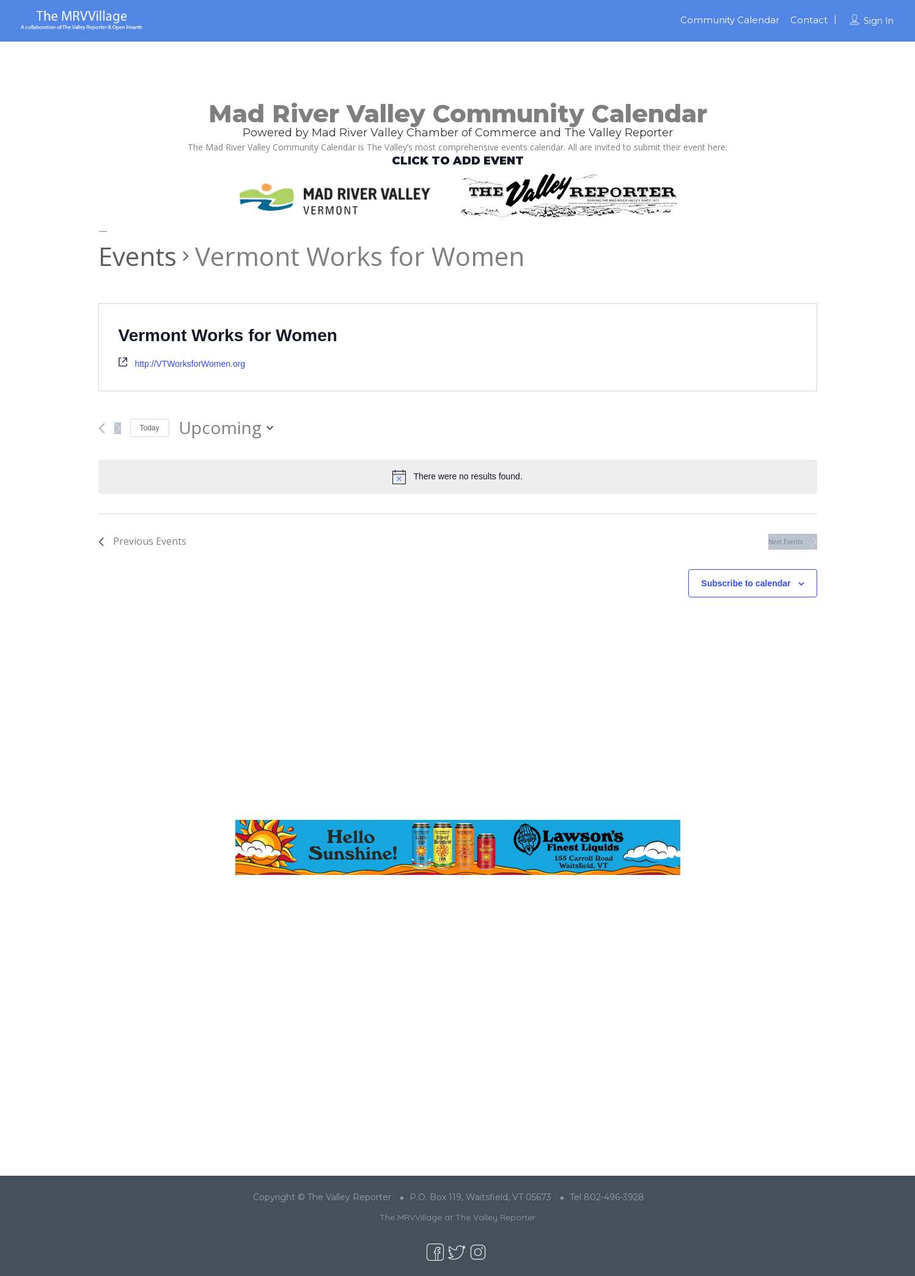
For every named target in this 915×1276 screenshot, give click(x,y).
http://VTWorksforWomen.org (189, 364)
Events (137, 255)
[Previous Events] (101, 428)
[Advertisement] (457, 718)
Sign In (879, 20)
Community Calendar (729, 20)
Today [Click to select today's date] (150, 428)
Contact (809, 20)
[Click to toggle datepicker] (225, 428)
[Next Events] (117, 428)
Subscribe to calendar (745, 583)
